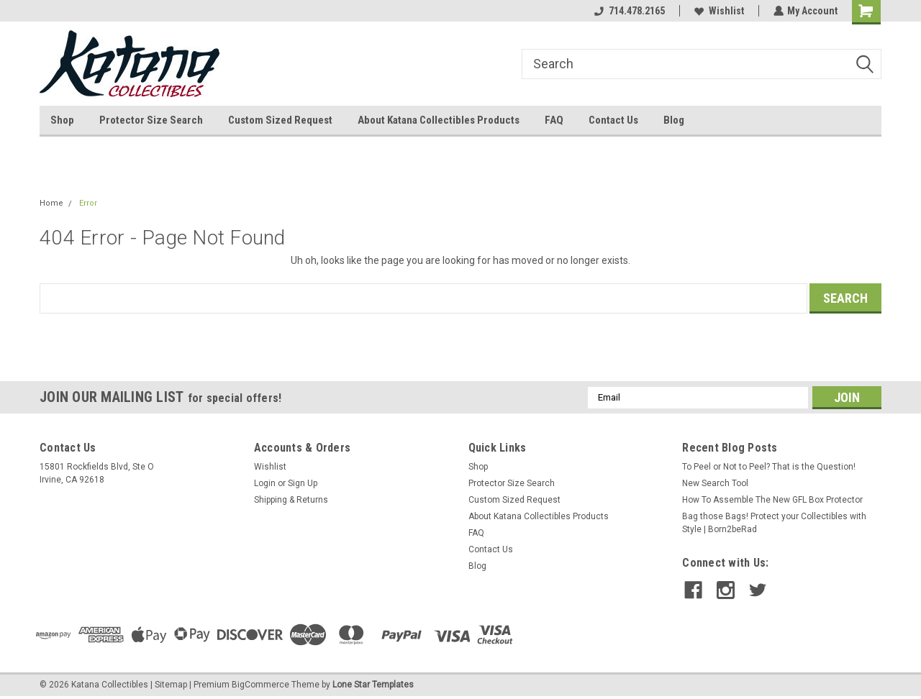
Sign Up (302, 483)
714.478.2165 (629, 11)
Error (88, 203)
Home (51, 203)
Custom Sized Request (280, 120)
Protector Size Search (151, 120)
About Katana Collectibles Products (439, 120)
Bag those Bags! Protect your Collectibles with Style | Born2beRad (774, 522)
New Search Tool (715, 483)
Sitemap (171, 685)
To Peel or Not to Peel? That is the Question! (769, 467)
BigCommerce (260, 685)
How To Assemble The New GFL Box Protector (772, 500)
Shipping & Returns (291, 500)
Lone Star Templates (373, 685)
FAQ (554, 120)
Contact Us (613, 120)
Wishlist (718, 11)
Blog (673, 120)
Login (265, 483)
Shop (62, 120)
